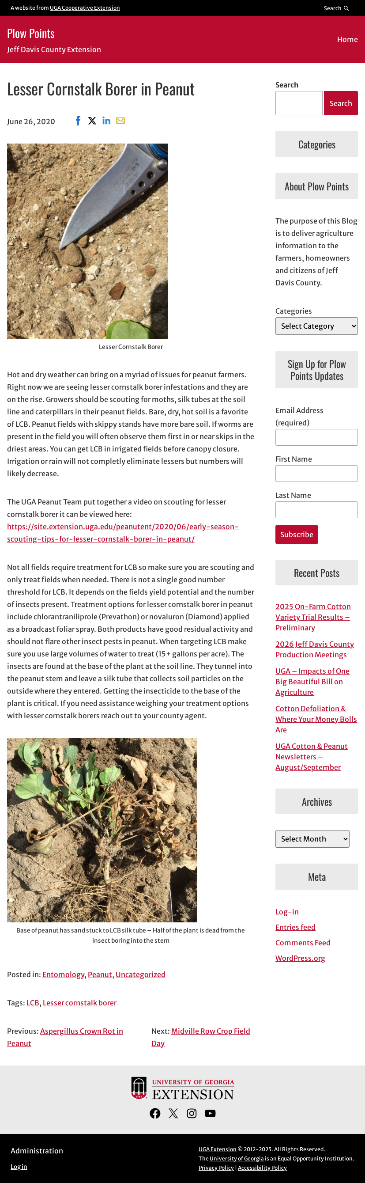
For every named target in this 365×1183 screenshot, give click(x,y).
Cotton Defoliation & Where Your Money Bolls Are (316, 719)
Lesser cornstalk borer (80, 1002)
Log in (19, 1167)
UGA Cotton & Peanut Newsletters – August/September (311, 757)
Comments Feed (303, 942)
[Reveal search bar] (337, 8)
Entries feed (295, 927)
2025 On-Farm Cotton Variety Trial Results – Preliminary (313, 617)
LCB (32, 1002)
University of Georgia (237, 1158)
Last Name (293, 495)
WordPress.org (300, 958)
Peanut (100, 974)
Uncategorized (141, 974)
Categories (293, 311)
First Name (293, 459)
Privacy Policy (216, 1167)
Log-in (287, 911)
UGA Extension (218, 1149)
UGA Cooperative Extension (85, 7)
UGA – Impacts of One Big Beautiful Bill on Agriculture (312, 682)
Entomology (63, 974)
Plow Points (31, 32)
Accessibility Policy (262, 1167)
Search (286, 84)
